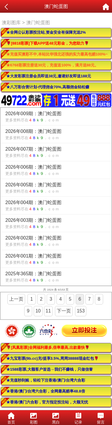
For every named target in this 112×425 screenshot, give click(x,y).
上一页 (16, 299)
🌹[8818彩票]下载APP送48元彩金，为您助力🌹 (47, 43)
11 (48, 310)
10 (38, 310)
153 (81, 310)
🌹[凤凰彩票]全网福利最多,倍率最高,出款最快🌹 (48, 347)
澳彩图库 (11, 22)
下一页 (64, 310)
